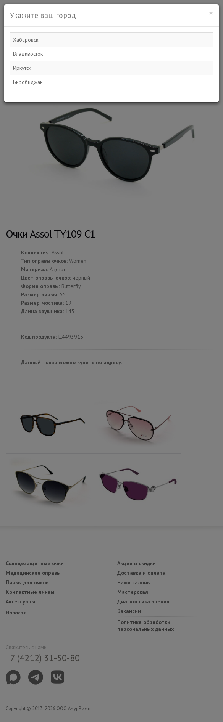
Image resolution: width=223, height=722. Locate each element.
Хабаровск (25, 39)
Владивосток (28, 53)
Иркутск (22, 67)
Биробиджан (28, 82)
